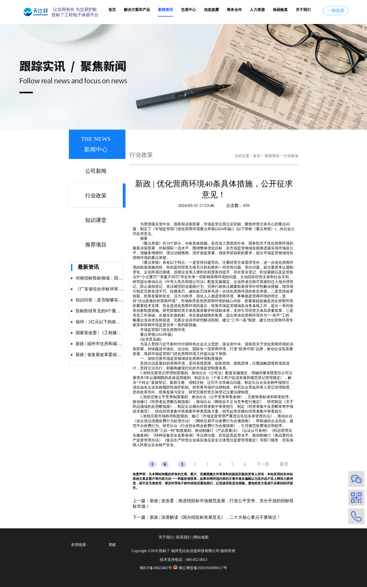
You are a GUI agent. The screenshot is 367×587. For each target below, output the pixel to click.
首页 (112, 10)
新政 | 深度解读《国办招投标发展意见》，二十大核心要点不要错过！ (215, 517)
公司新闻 (95, 171)
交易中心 (188, 10)
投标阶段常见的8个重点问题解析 (106, 311)
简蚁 (112, 545)
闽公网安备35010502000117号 (203, 568)
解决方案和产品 (137, 10)
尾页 (284, 464)
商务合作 (234, 10)
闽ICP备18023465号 (156, 568)
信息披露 (211, 10)
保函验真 (280, 10)
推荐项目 (95, 244)
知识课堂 (95, 220)
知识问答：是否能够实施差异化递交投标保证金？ (122, 300)
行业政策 (95, 195)
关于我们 (303, 10)
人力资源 (257, 10)
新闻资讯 (165, 10)
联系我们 (183, 537)
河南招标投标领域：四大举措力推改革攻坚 (116, 278)
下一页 (262, 464)
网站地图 (201, 537)
